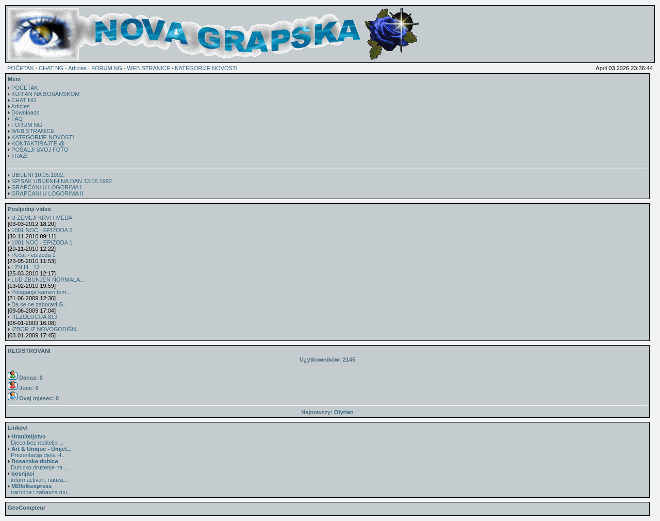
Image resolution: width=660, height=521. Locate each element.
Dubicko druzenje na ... (38, 464)
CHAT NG (51, 68)
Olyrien (344, 412)
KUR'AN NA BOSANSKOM (45, 94)
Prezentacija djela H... (40, 452)
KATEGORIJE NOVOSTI (206, 68)
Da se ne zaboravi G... (39, 304)
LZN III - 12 (25, 267)
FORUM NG (106, 68)
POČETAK (20, 68)
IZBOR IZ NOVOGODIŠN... (45, 329)
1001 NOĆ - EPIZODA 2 (42, 230)
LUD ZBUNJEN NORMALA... (48, 279)
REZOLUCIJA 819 (34, 317)
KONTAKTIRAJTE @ (37, 143)
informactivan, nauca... (38, 476)
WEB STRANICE (148, 68)
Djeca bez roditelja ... (36, 439)
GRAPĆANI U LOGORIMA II (47, 193)
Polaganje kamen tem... (41, 292)
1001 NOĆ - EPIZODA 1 (42, 242)
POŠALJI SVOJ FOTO (39, 149)
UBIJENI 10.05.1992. (37, 175)
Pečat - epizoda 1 (33, 255)
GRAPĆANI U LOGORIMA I (46, 187)
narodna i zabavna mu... (40, 489)
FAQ (17, 119)
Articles (77, 68)
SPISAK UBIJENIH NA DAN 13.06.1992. (62, 181)
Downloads (25, 112)
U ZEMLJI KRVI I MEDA (41, 218)
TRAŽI (19, 156)
